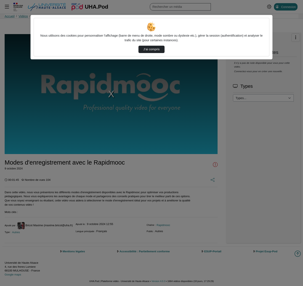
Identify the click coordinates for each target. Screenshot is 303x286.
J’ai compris (151, 49)
